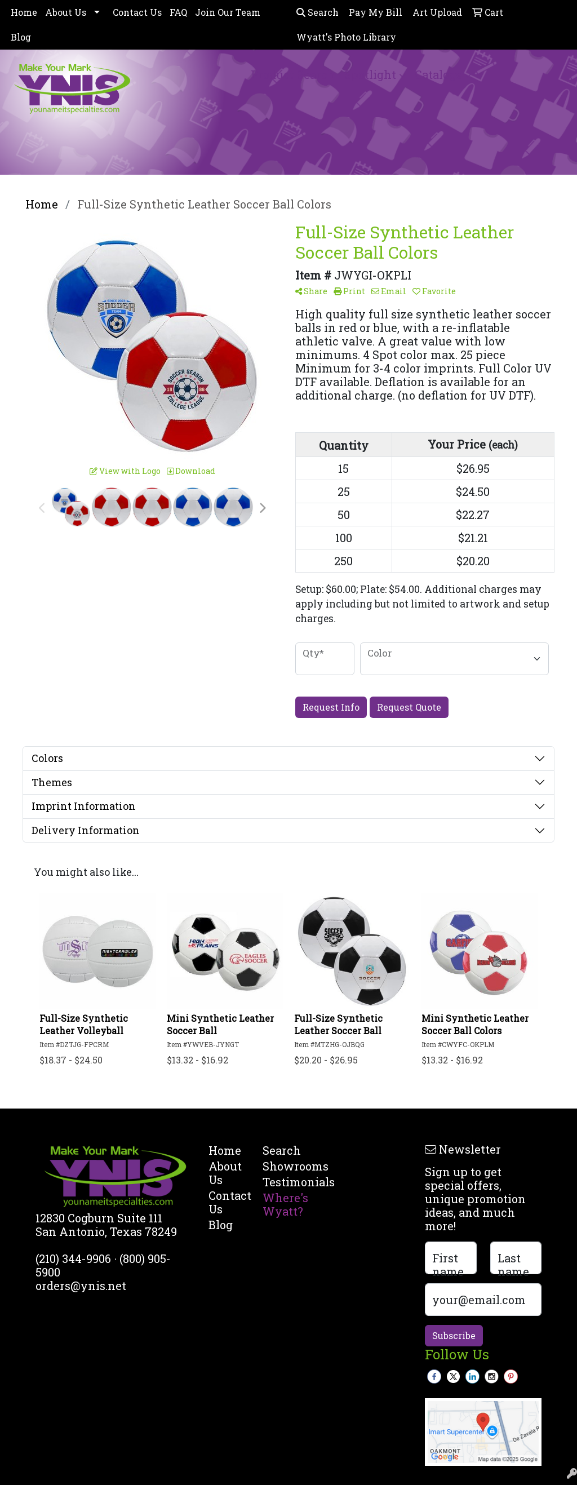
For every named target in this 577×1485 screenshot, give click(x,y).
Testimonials (283, 1181)
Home (24, 12)
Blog (21, 37)
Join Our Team (227, 12)
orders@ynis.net (80, 1285)
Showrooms (283, 1166)
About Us (65, 12)
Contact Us (137, 12)
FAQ (178, 12)
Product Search (293, 74)
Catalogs (438, 74)
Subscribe (454, 1335)
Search (317, 12)
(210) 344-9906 (73, 1258)
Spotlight (370, 74)
